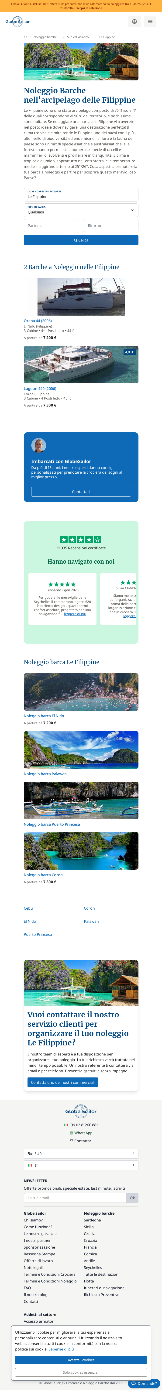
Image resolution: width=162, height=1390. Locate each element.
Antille (89, 1260)
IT (81, 1165)
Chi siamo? (33, 1220)
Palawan (91, 921)
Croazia (90, 1240)
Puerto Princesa (38, 934)
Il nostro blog (36, 1294)
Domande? (144, 1383)
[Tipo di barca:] (81, 210)
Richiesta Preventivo (102, 1294)
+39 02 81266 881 (81, 1124)
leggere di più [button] (75, 614)
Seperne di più (61, 1349)
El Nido (30, 921)
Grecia (89, 1233)
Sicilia (89, 1226)
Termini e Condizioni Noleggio (50, 1281)
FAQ (27, 1287)
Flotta (89, 1281)
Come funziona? (38, 1226)
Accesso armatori (39, 1321)
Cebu (28, 908)
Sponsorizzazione (39, 1247)
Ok (132, 1197)
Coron (89, 908)
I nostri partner (37, 1240)
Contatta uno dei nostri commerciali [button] (63, 1082)
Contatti (31, 1301)
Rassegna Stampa (39, 1254)
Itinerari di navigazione (104, 1287)
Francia (90, 1247)
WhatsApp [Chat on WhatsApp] (81, 1132)
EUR (81, 1153)
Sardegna (92, 1220)
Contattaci (81, 491)
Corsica (90, 1254)
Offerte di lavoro (38, 1260)
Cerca (81, 240)
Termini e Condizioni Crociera (50, 1274)
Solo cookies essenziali (81, 1372)
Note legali (33, 1267)
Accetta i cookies (81, 1360)
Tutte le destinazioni (101, 1274)
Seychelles (93, 1267)
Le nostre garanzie (40, 1233)
